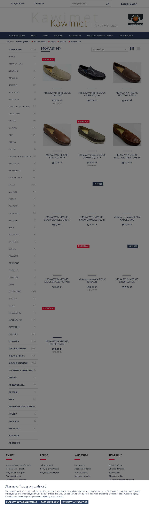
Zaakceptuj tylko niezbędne (21, 502)
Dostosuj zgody (50, 502)
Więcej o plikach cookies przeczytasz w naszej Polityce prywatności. (34, 496)
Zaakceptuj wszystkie (74, 502)
